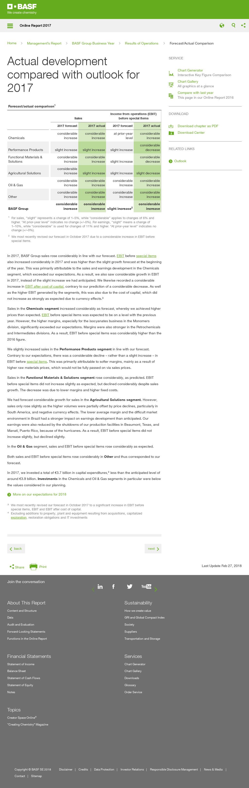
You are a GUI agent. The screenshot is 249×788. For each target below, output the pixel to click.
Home (12, 43)
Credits (83, 769)
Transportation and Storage (142, 638)
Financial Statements (29, 656)
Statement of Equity (20, 685)
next (151, 548)
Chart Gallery (133, 671)
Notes (11, 692)
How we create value (137, 610)
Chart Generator (134, 664)
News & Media (213, 769)
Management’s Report (44, 43)
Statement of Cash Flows (23, 678)
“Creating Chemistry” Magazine (27, 724)
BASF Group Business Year (93, 43)
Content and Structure (21, 610)
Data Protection (104, 769)
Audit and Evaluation (20, 624)
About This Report (26, 603)
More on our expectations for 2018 (39, 494)
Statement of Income (20, 664)
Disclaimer (65, 769)
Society (129, 624)
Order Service (133, 692)
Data (10, 617)
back (18, 548)
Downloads (131, 678)
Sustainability (138, 603)
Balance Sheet (16, 671)
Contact (20, 776)
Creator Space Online (21, 717)
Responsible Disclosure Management (174, 769)
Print (42, 567)
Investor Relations (132, 769)
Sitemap (36, 776)
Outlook (180, 161)
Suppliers (130, 631)
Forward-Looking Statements (26, 631)
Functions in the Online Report (27, 638)
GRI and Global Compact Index (144, 617)
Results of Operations (141, 43)
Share (19, 567)
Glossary (130, 685)
